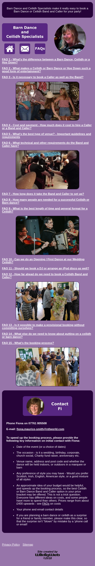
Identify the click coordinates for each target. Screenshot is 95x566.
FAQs (45, 503)
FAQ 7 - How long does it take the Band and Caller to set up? (43, 193)
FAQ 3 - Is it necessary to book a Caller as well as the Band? (42, 77)
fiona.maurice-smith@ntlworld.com (40, 429)
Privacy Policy (11, 544)
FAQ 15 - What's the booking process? (28, 342)
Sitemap (28, 544)
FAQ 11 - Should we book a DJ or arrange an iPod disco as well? (45, 268)
